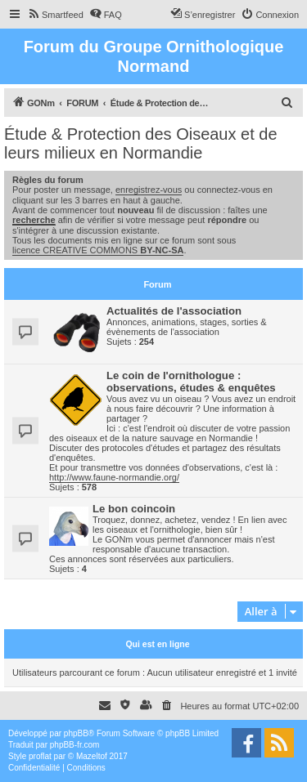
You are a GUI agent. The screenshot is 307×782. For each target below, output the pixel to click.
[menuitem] (55, 15)
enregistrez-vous (148, 189)
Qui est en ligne (157, 644)
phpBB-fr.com (75, 744)
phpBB (76, 733)
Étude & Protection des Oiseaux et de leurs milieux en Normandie (141, 143)
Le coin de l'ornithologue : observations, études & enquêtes (191, 381)
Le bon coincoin (134, 509)
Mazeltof (91, 756)
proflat (40, 756)
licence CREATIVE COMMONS (97, 250)
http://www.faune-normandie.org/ (114, 477)
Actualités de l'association (174, 311)
